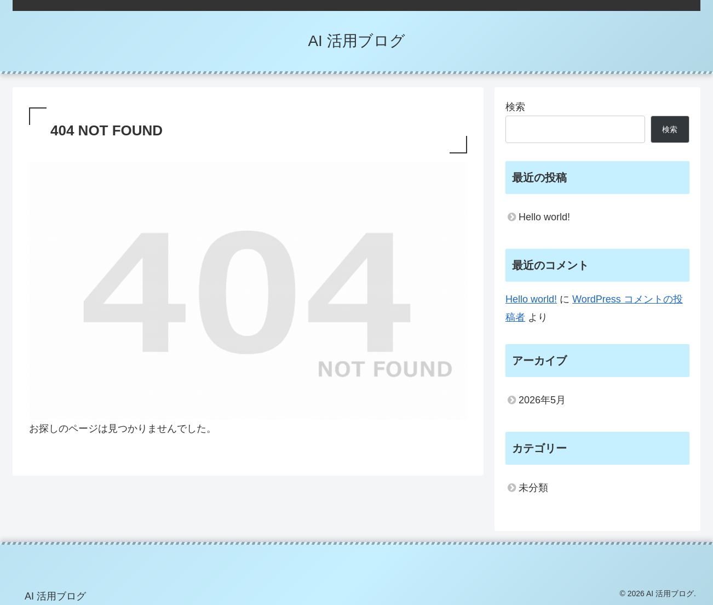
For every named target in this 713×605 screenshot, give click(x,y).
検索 (515, 106)
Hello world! (544, 217)
